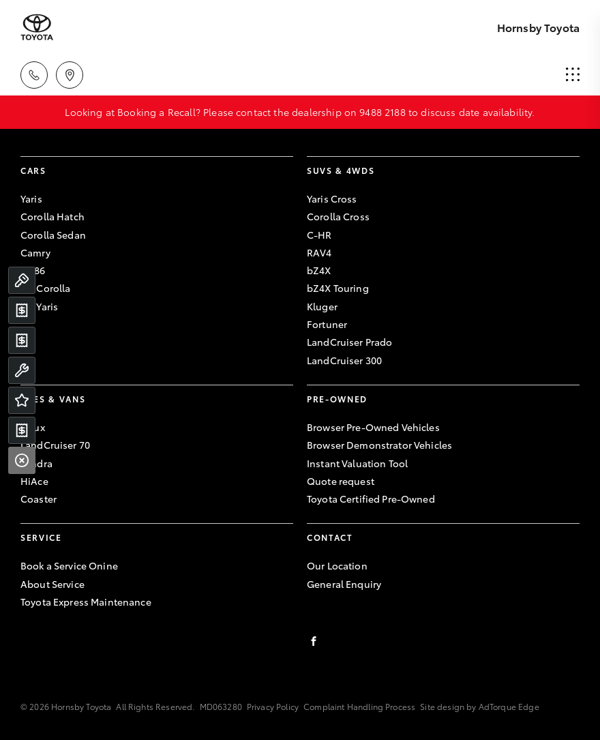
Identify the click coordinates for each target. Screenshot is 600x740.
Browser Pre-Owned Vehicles (373, 427)
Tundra (36, 463)
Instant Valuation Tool (357, 463)
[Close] (21, 460)
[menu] (573, 75)
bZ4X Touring (338, 288)
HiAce (34, 481)
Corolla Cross (338, 216)
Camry (35, 252)
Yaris (31, 198)
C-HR (319, 234)
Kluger (322, 306)
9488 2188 (382, 112)
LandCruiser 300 (344, 360)
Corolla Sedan (53, 234)
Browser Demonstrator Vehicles (379, 445)
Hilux (32, 427)
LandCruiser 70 (55, 445)
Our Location (337, 565)
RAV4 (319, 252)
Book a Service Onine (69, 565)
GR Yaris (39, 306)
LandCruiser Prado (349, 342)
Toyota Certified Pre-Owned (371, 498)
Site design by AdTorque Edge (479, 706)
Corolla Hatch (52, 216)
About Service (52, 584)
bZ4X (319, 270)
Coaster (38, 498)
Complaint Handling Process (359, 706)
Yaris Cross (332, 198)
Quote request (340, 481)
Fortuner (327, 324)
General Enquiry (344, 584)
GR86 (33, 270)
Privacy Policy (273, 706)
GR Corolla (45, 288)
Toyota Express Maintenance (85, 601)
